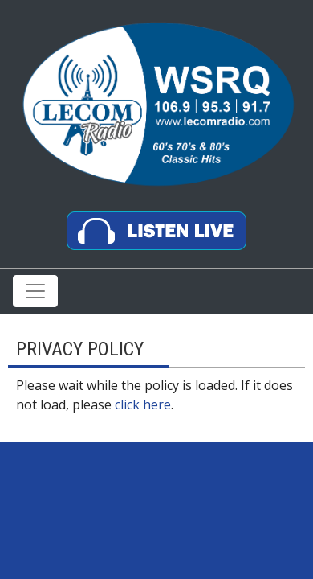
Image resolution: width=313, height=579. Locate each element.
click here (143, 404)
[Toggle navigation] (35, 291)
